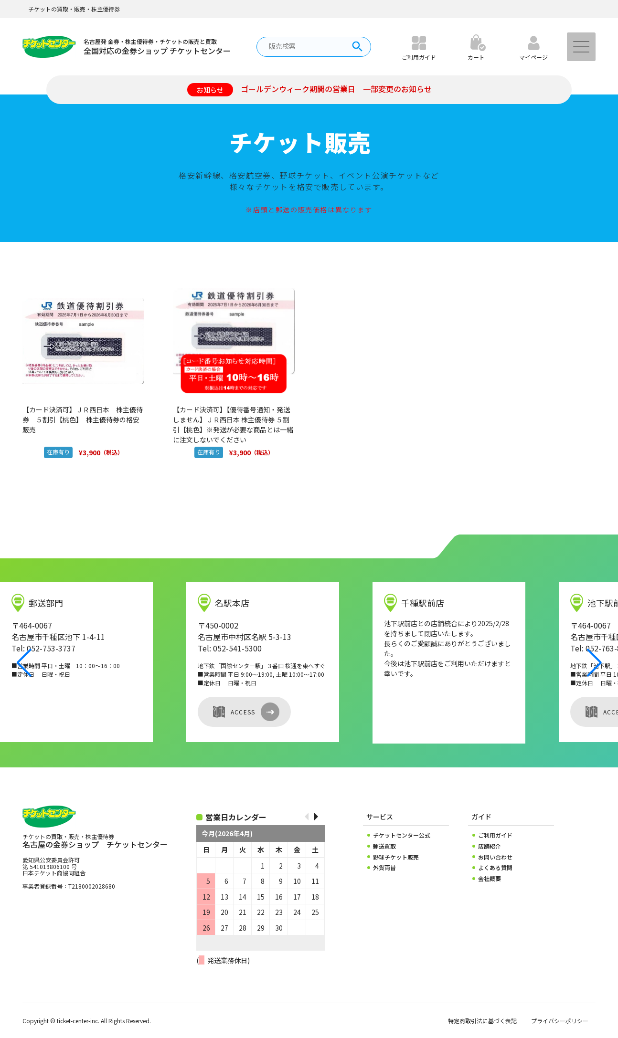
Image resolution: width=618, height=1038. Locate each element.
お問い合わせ (495, 857)
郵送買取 (384, 846)
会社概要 (489, 878)
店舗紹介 (489, 846)
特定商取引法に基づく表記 (482, 1020)
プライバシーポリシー (559, 1020)
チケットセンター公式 (401, 835)
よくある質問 (495, 867)
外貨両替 (384, 867)
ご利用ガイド (495, 835)
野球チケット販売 (396, 857)
